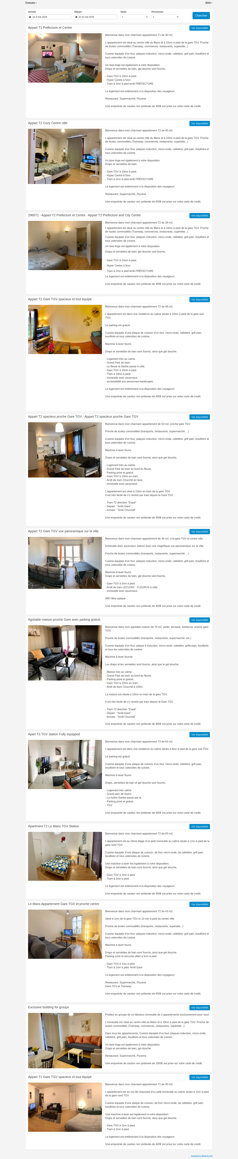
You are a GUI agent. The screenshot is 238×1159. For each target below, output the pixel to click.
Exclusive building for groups (48, 1007)
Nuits (123, 11)
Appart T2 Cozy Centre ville (47, 123)
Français (31, 2)
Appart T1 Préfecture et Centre (50, 27)
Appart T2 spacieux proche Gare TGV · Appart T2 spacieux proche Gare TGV (83, 416)
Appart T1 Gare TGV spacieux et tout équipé (60, 1077)
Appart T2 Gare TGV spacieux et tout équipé (60, 299)
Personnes (157, 11)
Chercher (201, 15)
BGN (209, 2)
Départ (78, 11)
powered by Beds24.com (202, 1156)
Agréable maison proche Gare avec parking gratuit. (64, 619)
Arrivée (32, 11)
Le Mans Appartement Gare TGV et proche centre (63, 904)
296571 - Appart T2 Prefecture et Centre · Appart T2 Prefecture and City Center (84, 215)
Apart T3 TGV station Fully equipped (54, 734)
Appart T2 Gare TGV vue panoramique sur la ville (63, 531)
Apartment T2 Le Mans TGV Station (53, 826)
